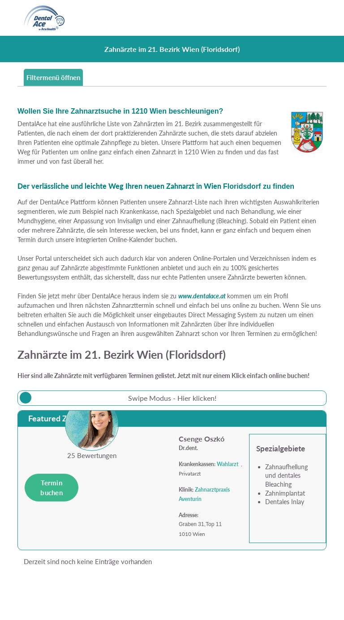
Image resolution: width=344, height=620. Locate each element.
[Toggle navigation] (314, 18)
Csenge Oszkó (201, 438)
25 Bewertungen (91, 455)
